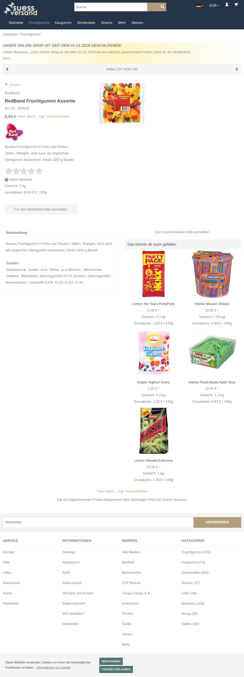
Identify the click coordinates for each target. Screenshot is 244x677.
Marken (137, 23)
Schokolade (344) (195, 573)
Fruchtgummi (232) (196, 552)
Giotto (126, 624)
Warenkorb (11, 583)
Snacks (106, 23)
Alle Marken (131, 552)
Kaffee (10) (190, 624)
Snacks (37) (191, 583)
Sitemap (69, 552)
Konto (7, 593)
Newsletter (71, 624)
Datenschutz (72, 583)
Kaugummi (63, 23)
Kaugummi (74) (193, 562)
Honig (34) (190, 614)
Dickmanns (130, 603)
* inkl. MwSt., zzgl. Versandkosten (122, 491)
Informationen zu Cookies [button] (53, 667)
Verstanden (111, 661)
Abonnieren (217, 522)
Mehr (122, 23)
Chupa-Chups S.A (136, 593)
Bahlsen (128, 562)
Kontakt (9, 552)
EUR (213, 5)
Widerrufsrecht (74, 603)
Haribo (127, 634)
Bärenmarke (131, 573)
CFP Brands (131, 583)
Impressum (71, 562)
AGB (66, 573)
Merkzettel (11, 603)
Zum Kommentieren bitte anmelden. (182, 232)
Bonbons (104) (193, 603)
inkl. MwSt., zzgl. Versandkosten (44, 116)
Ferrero (127, 614)
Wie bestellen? (74, 614)
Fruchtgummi (39, 23)
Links (7, 573)
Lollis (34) (189, 593)
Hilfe (6, 562)
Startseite (16, 23)
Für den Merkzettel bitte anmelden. (41, 209)
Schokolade (86, 23)
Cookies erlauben (116, 669)
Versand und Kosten (78, 593)
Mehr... (8, 58)
